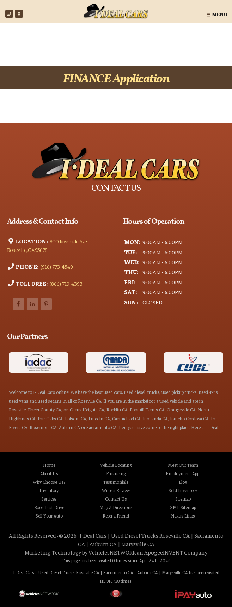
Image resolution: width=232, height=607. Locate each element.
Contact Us (116, 499)
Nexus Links (183, 516)
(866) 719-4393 (66, 283)
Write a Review (116, 490)
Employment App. (183, 473)
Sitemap (183, 499)
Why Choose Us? (49, 482)
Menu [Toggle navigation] (216, 13)
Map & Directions (116, 507)
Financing (116, 473)
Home (49, 465)
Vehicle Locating (116, 465)
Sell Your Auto (49, 516)
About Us (49, 473)
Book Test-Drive (49, 507)
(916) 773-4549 (56, 266)
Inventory (49, 490)
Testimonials (115, 482)
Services (49, 499)
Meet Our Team (183, 465)
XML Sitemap (183, 507)
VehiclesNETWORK (112, 552)
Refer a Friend (116, 516)
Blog (183, 482)
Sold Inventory (183, 490)
